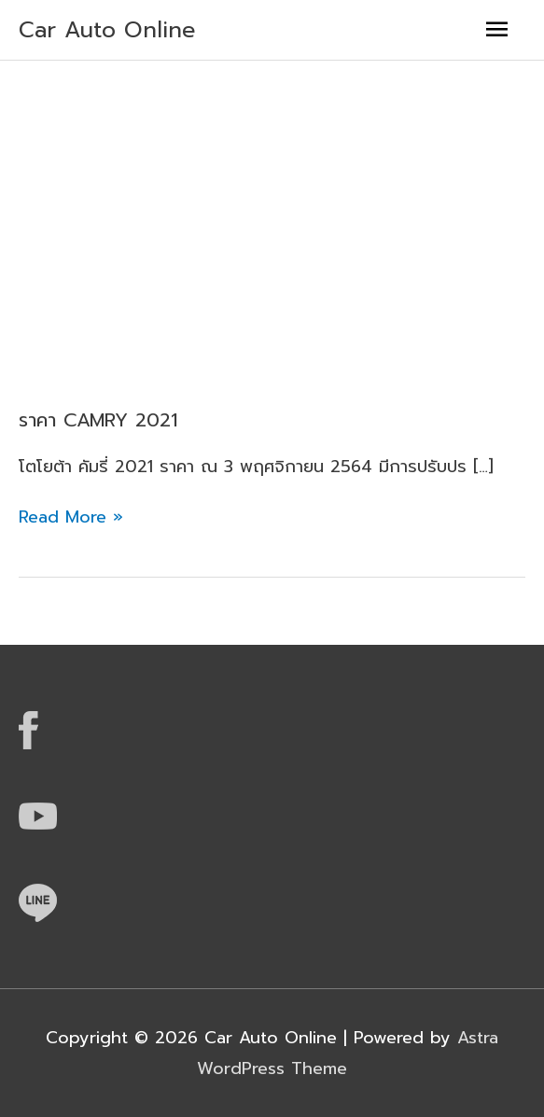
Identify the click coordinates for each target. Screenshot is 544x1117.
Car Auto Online (107, 30)
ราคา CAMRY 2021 (97, 420)
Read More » (71, 515)
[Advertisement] (272, 200)
